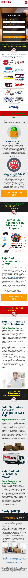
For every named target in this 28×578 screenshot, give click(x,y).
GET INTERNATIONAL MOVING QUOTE (14, 193)
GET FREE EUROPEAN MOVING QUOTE (14, 297)
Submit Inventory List (10, 518)
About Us (24, 516)
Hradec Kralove (12, 557)
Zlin (21, 561)
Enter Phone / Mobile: (8, 29)
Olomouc (10, 558)
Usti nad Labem (16, 559)
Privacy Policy (22, 517)
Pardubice (5, 558)
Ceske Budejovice (5, 557)
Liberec (25, 557)
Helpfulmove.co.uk (6, 344)
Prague (12, 562)
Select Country (9, 19)
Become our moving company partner (10, 517)
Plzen (6, 561)
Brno (4, 561)
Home (19, 516)
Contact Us (19, 518)
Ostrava (13, 558)
